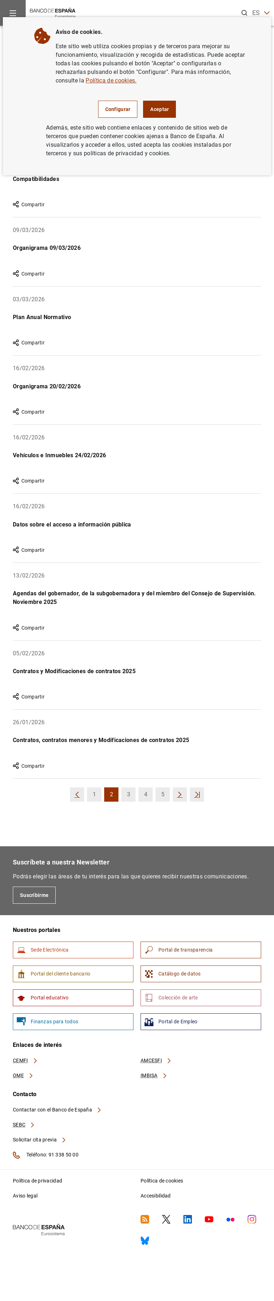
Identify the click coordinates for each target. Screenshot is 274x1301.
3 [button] (131, 796)
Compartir (29, 204)
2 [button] (114, 796)
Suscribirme (34, 895)
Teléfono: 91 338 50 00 (45, 1155)
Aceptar (159, 109)
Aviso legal (25, 1196)
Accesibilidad (156, 1196)
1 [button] (97, 796)
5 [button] (165, 796)
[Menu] (13, 13)
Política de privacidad (37, 1181)
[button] (77, 794)
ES (261, 13)
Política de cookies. (111, 80)
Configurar (118, 109)
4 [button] (148, 796)
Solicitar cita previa (39, 1140)
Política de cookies (162, 1181)
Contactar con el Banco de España (57, 1110)
